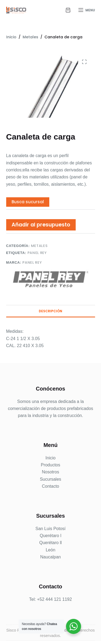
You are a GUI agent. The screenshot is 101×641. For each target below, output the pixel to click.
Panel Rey (37, 252)
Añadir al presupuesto (41, 224)
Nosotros (50, 472)
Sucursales (50, 479)
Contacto (50, 486)
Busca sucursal (28, 202)
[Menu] (86, 10)
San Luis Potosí (50, 528)
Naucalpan (50, 557)
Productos (50, 465)
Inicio (50, 458)
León (50, 550)
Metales (39, 245)
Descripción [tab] (50, 311)
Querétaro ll (50, 542)
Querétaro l (50, 535)
